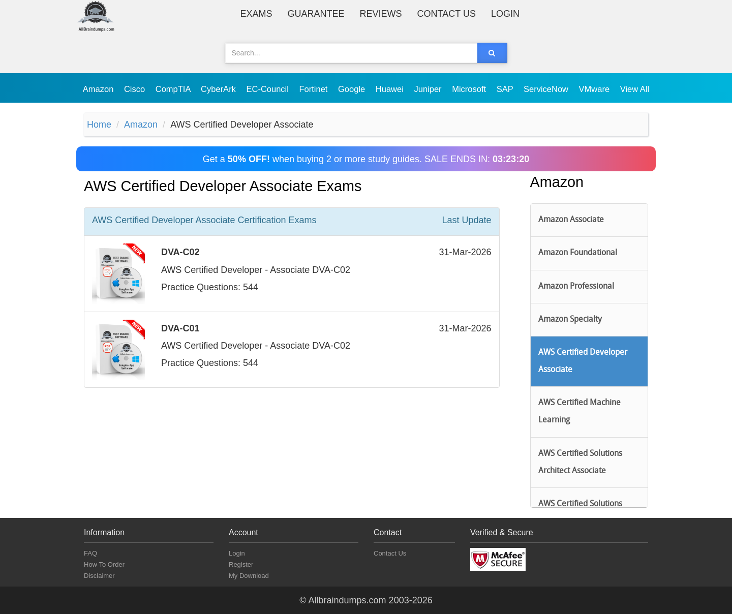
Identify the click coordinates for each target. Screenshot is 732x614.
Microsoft (470, 89)
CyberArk (219, 89)
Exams (256, 14)
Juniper (429, 89)
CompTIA (174, 89)
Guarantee (316, 14)
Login (505, 14)
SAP (506, 89)
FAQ (90, 553)
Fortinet (314, 89)
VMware (595, 89)
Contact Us (446, 14)
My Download (249, 575)
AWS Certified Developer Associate (582, 361)
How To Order (104, 564)
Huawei (391, 89)
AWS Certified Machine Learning (579, 411)
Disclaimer (99, 575)
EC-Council (268, 89)
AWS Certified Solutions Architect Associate (580, 462)
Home (99, 124)
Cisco (135, 89)
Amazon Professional (576, 287)
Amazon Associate (571, 220)
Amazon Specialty (570, 320)
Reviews (381, 14)
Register (241, 564)
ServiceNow (547, 89)
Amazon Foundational (577, 253)
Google (353, 89)
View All (634, 89)
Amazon (99, 89)
